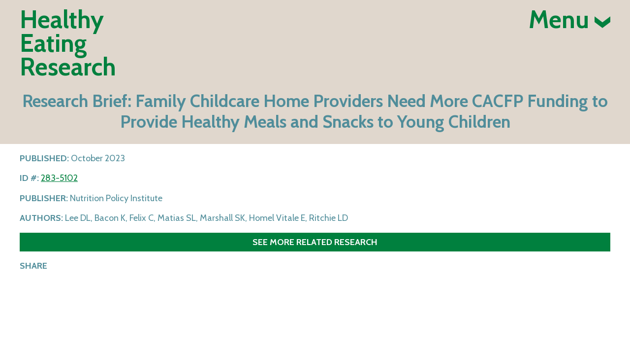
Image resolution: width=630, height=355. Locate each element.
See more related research (315, 242)
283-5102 (59, 178)
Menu (569, 20)
